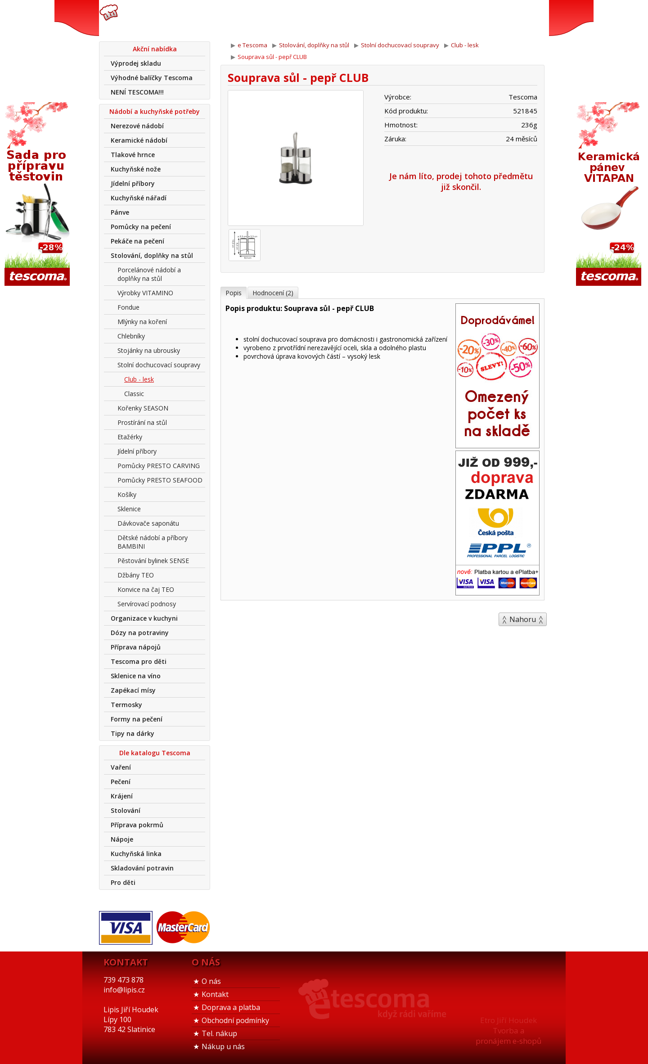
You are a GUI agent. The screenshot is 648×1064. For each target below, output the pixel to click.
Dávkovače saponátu (148, 523)
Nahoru (522, 619)
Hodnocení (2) (272, 293)
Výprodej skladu (136, 63)
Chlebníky (131, 336)
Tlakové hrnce (133, 154)
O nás (211, 981)
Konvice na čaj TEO (145, 589)
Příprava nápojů (136, 647)
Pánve (120, 212)
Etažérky (129, 437)
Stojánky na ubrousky (148, 350)
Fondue (128, 307)
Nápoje (122, 839)
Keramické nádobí (139, 140)
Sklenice (129, 509)
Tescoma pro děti (138, 661)
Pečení (120, 781)
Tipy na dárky (132, 733)
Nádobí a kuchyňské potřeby (154, 111)
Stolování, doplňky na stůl (152, 255)
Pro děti (123, 882)
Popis (233, 293)
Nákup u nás (223, 1046)
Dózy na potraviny (140, 632)
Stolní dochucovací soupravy (158, 365)
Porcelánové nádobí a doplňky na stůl (149, 274)
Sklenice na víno (136, 676)
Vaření (121, 767)
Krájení (122, 796)
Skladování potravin (142, 868)
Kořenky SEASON (142, 408)
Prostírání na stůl (142, 422)
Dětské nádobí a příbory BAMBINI (152, 541)
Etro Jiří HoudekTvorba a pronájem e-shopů (508, 1030)
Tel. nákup (219, 1033)
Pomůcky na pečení (141, 226)
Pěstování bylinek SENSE (153, 560)
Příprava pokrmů (137, 825)
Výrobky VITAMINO (145, 293)
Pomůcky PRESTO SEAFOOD (159, 480)
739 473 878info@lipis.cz (242, 18)
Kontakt (215, 994)
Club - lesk (139, 379)
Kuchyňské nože (136, 169)
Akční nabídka (155, 49)
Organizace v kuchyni (144, 618)
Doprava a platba (231, 1007)
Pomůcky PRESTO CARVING (158, 465)
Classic (134, 393)
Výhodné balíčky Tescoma (152, 77)
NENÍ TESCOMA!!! (137, 92)
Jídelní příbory (133, 183)
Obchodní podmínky (235, 1020)
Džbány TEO (135, 575)
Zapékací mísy (133, 690)
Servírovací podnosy (146, 604)
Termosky (126, 704)
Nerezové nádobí (137, 126)
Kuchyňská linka (136, 853)
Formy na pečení (136, 719)
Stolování (125, 810)
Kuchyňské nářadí (138, 198)
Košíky (126, 494)
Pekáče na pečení (137, 241)
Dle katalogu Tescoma (154, 752)
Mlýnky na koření (142, 321)
